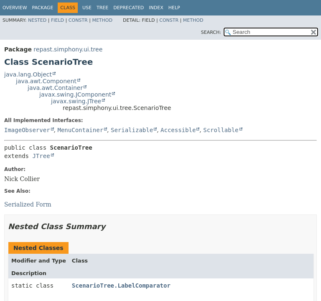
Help (174, 7)
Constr (78, 20)
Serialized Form (27, 204)
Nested (37, 20)
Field (57, 20)
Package (43, 7)
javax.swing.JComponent (75, 94)
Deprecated (128, 7)
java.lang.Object (28, 74)
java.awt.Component (46, 81)
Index (156, 7)
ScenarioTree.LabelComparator (121, 285)
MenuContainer (80, 130)
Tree (102, 7)
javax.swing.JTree (76, 101)
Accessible (178, 130)
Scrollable (220, 130)
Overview (15, 7)
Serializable (132, 130)
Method (102, 20)
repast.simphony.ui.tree (67, 49)
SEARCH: (211, 32)
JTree (41, 156)
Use (87, 7)
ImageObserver (27, 130)
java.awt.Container (55, 87)
